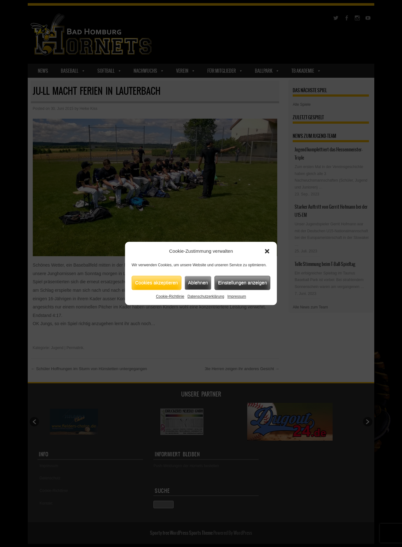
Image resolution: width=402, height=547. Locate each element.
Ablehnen (198, 282)
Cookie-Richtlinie (170, 296)
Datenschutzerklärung (205, 296)
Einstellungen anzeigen (242, 282)
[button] (267, 251)
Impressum (236, 296)
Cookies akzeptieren (156, 282)
